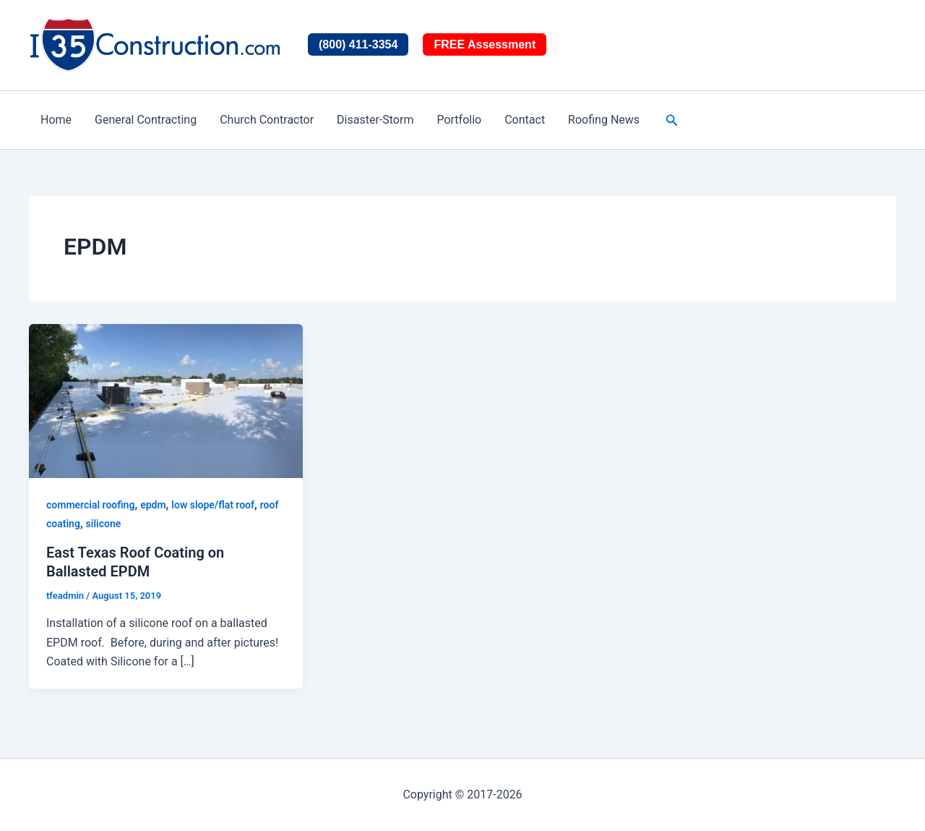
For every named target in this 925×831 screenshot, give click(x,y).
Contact (524, 120)
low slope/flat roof (212, 505)
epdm (152, 505)
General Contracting (146, 120)
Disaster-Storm (375, 120)
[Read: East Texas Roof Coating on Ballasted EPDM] (166, 400)
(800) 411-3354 (358, 44)
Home (56, 120)
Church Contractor (267, 120)
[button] (672, 120)
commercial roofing (90, 505)
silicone (103, 523)
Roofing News (604, 120)
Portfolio (458, 120)
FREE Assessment (484, 44)
